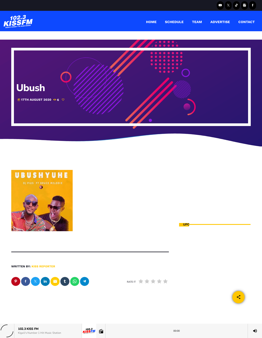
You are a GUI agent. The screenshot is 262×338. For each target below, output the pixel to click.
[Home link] (18, 21)
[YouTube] (220, 5)
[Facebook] (252, 5)
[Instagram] (244, 5)
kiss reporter (43, 266)
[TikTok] (236, 5)
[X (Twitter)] (228, 5)
